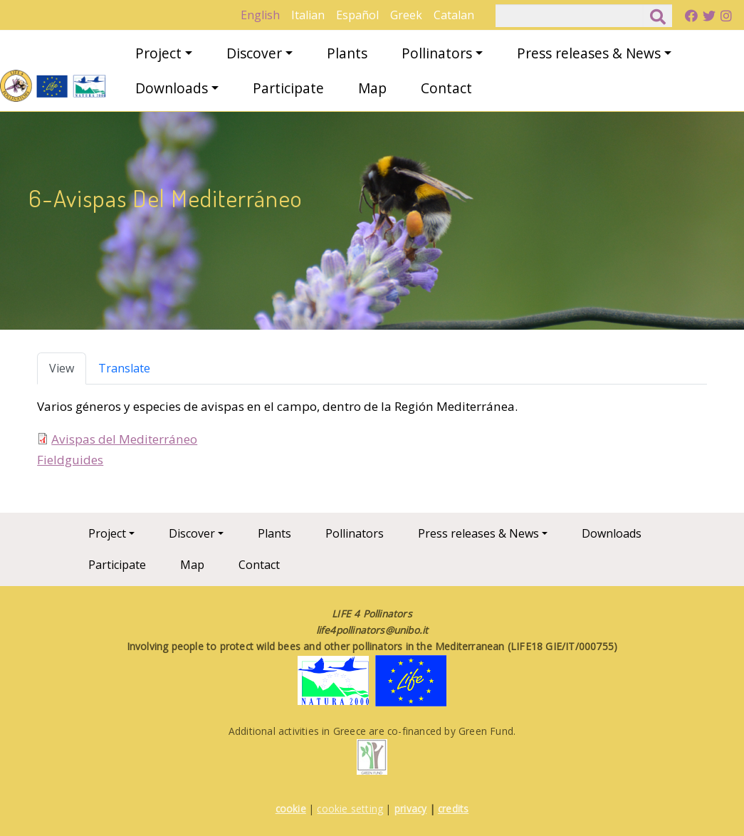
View (61, 368)
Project (158, 53)
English (260, 15)
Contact (446, 88)
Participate (288, 88)
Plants (347, 53)
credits (453, 808)
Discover (254, 53)
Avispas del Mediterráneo (124, 439)
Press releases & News (589, 53)
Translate (124, 368)
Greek (406, 15)
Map (372, 88)
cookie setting (350, 808)
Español (357, 15)
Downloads (171, 88)
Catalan (454, 15)
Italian (308, 15)
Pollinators (437, 53)
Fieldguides (70, 459)
